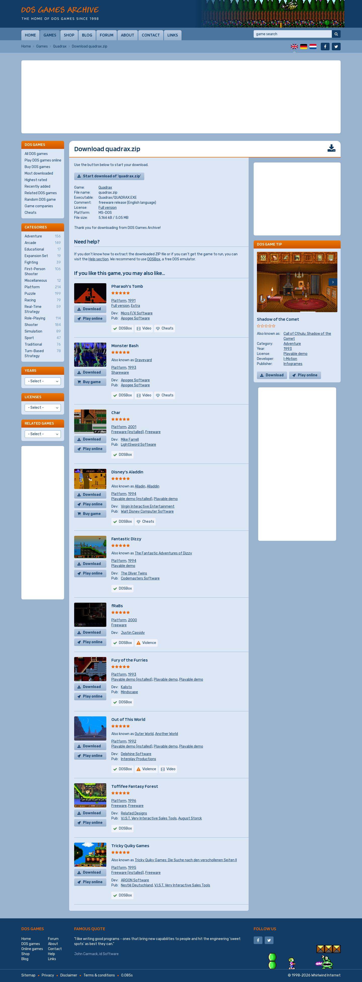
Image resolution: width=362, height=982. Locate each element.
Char (115, 412)
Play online (93, 318)
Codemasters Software (140, 578)
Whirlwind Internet (326, 975)
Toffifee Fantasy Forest (134, 786)
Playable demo (166, 499)
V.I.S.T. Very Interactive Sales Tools (149, 818)
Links (172, 34)
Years (30, 370)
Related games (39, 423)
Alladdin (153, 486)
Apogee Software (135, 318)
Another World (166, 734)
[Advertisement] (181, 97)
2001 (132, 427)
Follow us (265, 928)
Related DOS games (41, 193)
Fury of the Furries (129, 660)
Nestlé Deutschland (137, 885)
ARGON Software (135, 880)
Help (51, 954)
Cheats (30, 213)
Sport (43, 338)
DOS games (32, 928)
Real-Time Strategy (43, 309)
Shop (69, 34)
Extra (135, 306)
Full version (108, 208)
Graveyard (143, 360)
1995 (132, 868)
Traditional (43, 344)
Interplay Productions (138, 759)
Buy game (92, 382)
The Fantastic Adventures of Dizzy (163, 553)
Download (92, 309)
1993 (132, 367)
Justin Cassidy (133, 633)
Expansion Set (43, 256)
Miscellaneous (43, 280)
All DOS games (36, 154)
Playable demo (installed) (131, 499)
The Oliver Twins (134, 573)
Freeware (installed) (127, 432)
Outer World (144, 734)
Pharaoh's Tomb (127, 286)
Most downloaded (39, 173)
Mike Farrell (130, 439)
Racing (43, 300)
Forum (106, 34)
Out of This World (128, 719)
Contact (151, 34)
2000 (132, 620)
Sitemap (28, 975)
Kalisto (126, 687)
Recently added (37, 186)
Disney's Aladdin (127, 471)
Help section (98, 259)
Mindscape (129, 692)
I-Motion (290, 359)
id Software (109, 954)
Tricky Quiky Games (130, 845)
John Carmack (86, 954)
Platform (118, 301)
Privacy (48, 975)
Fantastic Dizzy (126, 538)
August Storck (190, 818)
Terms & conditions (99, 975)
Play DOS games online (43, 160)
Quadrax (60, 46)
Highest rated (36, 180)
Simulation (43, 331)
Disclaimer (68, 975)
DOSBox (153, 259)
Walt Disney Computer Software (147, 511)
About (127, 34)
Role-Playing (43, 318)
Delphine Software (136, 754)
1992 (132, 741)
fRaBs (117, 605)
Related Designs (134, 813)
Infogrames (293, 364)
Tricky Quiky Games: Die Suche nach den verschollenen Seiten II (186, 860)
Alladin (140, 486)
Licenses (33, 396)
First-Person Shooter (43, 271)
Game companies (39, 206)
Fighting (43, 262)
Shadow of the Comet (278, 319)
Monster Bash (125, 345)
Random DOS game (40, 199)
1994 (132, 494)
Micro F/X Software (137, 313)
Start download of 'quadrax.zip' (112, 176)
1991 (131, 301)
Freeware (153, 432)
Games (49, 34)
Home (30, 34)
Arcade (43, 242)
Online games (32, 949)
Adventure (292, 344)
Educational (43, 249)
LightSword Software (138, 444)
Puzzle (43, 293)
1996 (132, 801)
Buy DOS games (37, 167)
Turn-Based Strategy (43, 353)
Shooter (43, 325)
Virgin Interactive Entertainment (147, 506)
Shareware (120, 373)
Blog (87, 34)
